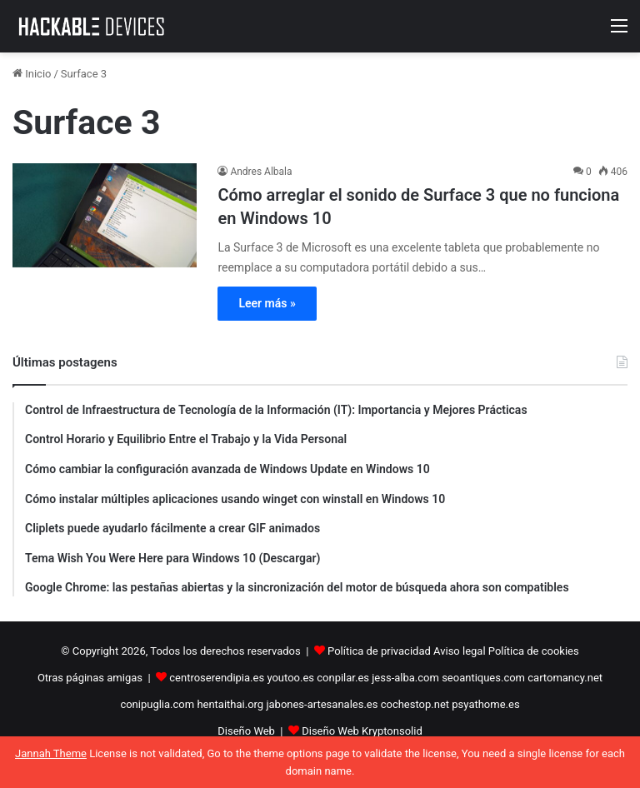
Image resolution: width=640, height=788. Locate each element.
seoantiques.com (483, 677)
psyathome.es (485, 704)
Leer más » (266, 303)
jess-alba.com (405, 677)
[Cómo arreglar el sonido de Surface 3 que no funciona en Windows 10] (104, 215)
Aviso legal (459, 651)
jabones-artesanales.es (322, 704)
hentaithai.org (230, 704)
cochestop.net (415, 704)
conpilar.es (343, 677)
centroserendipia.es (216, 677)
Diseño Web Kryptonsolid (362, 731)
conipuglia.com (157, 704)
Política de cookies (533, 651)
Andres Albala (261, 171)
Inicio (31, 73)
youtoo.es (290, 677)
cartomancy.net (565, 677)
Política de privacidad (379, 651)
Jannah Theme (51, 753)
